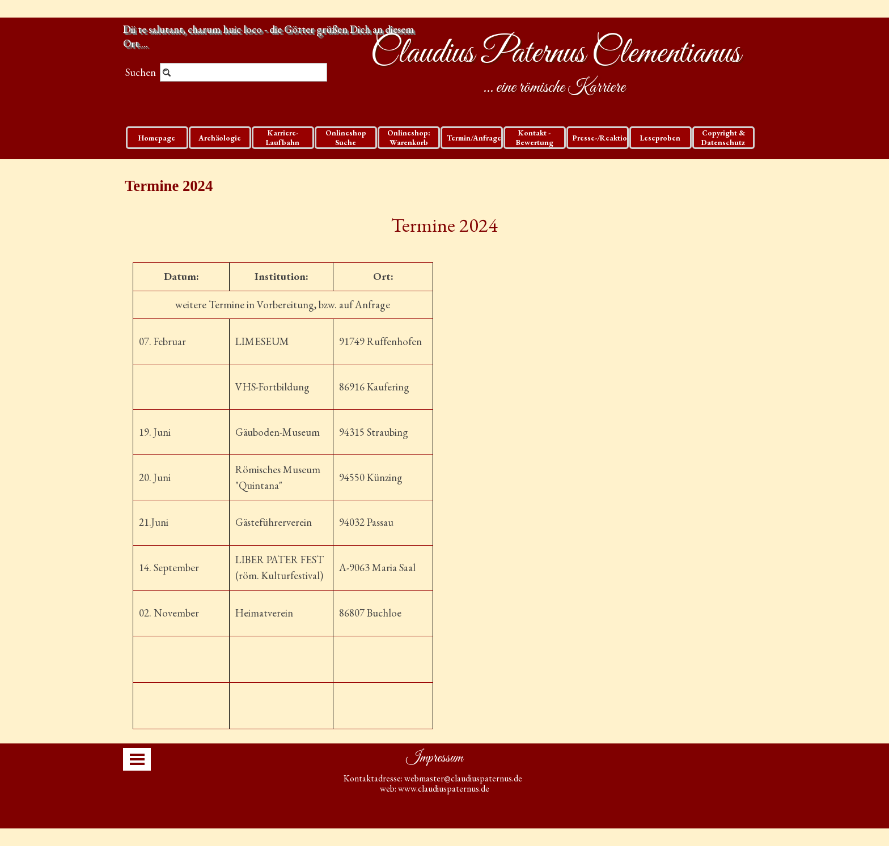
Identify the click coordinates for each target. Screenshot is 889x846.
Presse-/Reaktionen (606, 138)
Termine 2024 (444, 224)
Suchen (140, 72)
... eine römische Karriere (554, 87)
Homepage (156, 138)
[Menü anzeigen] (137, 759)
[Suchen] (243, 72)
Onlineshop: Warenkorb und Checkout (408, 142)
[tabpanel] (444, 225)
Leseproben (660, 138)
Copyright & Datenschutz (723, 137)
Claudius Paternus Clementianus (555, 53)
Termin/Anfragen (476, 138)
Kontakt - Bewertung (534, 137)
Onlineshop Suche (345, 137)
